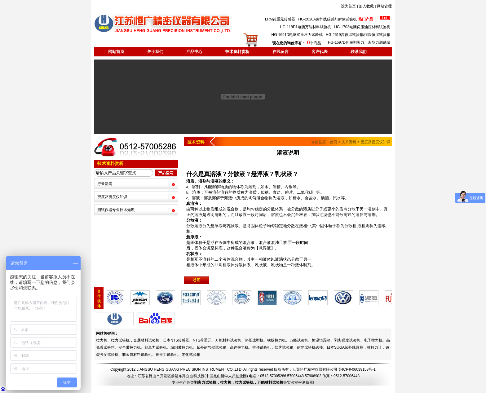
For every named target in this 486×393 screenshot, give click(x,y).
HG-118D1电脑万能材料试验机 (305, 27)
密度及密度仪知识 (112, 197)
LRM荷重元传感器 (280, 19)
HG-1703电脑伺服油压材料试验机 (362, 27)
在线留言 (280, 51)
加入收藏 (366, 6)
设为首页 (348, 6)
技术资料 (348, 142)
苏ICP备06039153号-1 (357, 369)
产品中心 (194, 51)
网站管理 (384, 6)
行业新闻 (104, 184)
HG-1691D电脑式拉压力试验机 (297, 35)
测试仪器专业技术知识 (116, 210)
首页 (333, 142)
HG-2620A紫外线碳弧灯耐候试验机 (327, 19)
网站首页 (116, 51)
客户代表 (319, 51)
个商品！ (298, 43)
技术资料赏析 (237, 51)
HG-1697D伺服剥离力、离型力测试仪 (359, 42)
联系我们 (359, 51)
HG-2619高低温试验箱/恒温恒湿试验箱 (358, 35)
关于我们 (155, 51)
